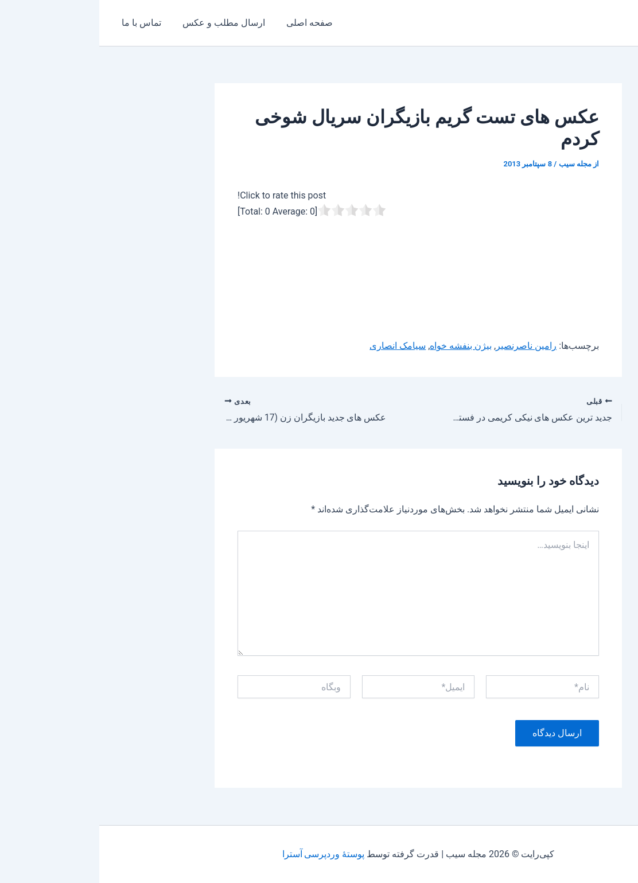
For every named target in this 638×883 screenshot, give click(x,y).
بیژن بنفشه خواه (361, 345)
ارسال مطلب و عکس (120, 22)
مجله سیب (593, 22)
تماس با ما (40, 22)
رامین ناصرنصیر (426, 345)
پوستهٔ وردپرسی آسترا (223, 854)
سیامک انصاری (298, 345)
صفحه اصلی (203, 22)
